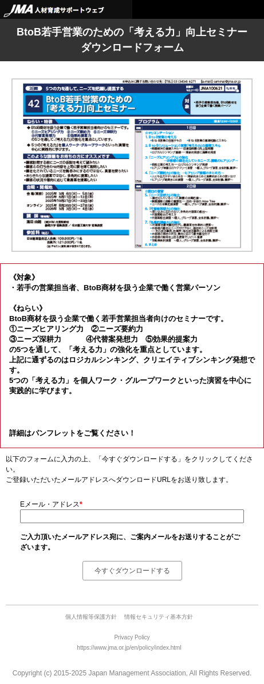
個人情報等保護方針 (92, 617)
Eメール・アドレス (51, 504)
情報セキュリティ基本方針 (158, 617)
